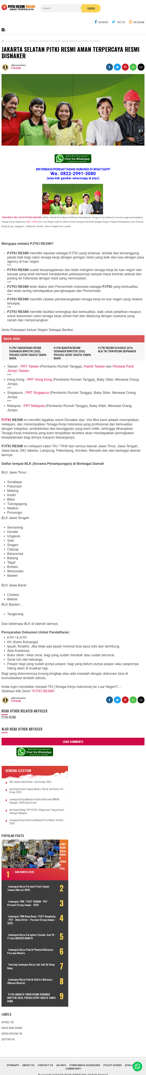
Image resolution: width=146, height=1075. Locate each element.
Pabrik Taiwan (94, 357)
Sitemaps (13, 1056)
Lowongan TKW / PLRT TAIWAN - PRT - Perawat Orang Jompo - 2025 (26, 894)
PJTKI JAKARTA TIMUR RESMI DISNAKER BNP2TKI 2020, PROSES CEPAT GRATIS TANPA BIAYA (25, 988)
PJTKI (6, 411)
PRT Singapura (37, 383)
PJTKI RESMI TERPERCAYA (72, 1065)
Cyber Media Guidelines (84, 1056)
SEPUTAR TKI (8, 1030)
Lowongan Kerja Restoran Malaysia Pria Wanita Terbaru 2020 (28, 812)
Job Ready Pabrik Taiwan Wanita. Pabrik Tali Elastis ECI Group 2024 (30, 781)
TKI (28, 212)
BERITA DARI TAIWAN (12, 1019)
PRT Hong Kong (39, 370)
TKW (35, 212)
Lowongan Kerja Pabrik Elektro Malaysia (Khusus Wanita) (24, 972)
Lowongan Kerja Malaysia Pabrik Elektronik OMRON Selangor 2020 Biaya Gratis (30, 792)
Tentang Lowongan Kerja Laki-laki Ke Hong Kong (26, 957)
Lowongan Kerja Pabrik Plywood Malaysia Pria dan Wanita (25, 942)
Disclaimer (132, 1056)
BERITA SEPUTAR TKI (12, 1024)
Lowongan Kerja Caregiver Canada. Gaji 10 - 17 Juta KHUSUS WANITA (26, 927)
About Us (28, 1056)
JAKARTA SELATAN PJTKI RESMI (22, 208)
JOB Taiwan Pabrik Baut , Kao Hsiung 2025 (30, 772)
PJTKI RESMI (16, 58)
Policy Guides (112, 1056)
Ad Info (61, 1056)
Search (81, 8)
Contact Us (45, 1056)
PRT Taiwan (30, 357)
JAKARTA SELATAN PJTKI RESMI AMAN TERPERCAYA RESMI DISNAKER (71, 43)
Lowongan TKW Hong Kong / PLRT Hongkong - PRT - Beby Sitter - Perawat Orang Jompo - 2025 (25, 910)
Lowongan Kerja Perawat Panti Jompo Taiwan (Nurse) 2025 (24, 879)
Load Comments (73, 732)
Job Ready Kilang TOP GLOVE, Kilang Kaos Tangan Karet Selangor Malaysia (29, 802)
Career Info (73, 1059)
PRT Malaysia (34, 397)
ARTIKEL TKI (7, 1013)
